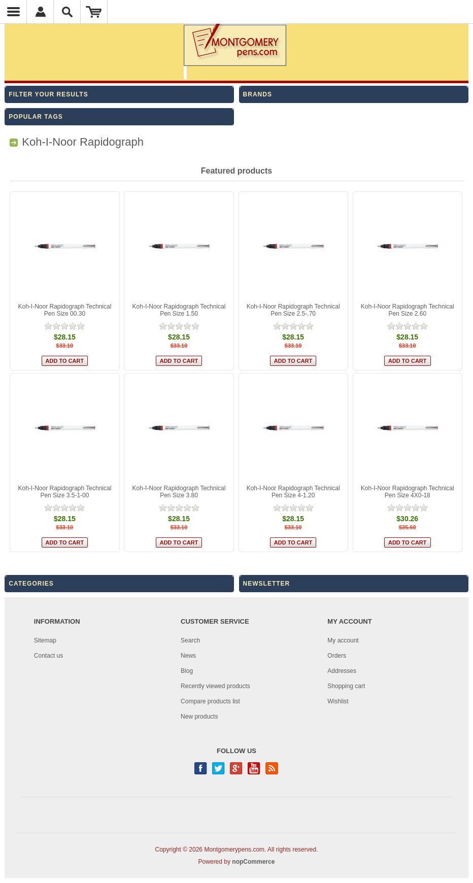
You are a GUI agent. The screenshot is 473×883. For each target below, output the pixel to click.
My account (342, 640)
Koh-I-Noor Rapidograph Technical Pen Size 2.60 (407, 310)
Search (190, 640)
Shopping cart (346, 686)
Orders (336, 655)
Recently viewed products (215, 686)
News (188, 655)
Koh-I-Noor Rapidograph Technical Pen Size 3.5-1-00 (64, 492)
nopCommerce (253, 861)
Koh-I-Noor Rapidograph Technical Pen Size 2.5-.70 (293, 310)
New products (199, 716)
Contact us (48, 655)
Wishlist (337, 701)
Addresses (341, 670)
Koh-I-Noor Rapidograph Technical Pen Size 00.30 (64, 310)
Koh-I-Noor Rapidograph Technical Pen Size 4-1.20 (293, 492)
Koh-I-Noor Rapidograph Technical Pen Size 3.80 (179, 492)
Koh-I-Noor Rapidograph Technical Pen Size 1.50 (179, 310)
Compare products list (210, 701)
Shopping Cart (94, 11)
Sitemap (45, 640)
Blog (187, 670)
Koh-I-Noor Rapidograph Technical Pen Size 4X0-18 (407, 492)
